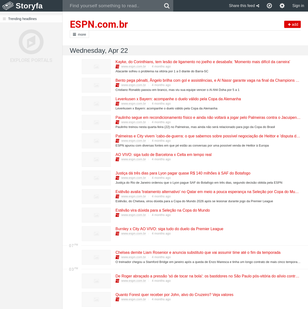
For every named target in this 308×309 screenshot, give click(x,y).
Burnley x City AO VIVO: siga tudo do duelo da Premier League (169, 229)
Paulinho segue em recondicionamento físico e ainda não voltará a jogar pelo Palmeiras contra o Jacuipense (208, 117)
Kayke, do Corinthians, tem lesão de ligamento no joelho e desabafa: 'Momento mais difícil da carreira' (203, 62)
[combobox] (111, 6)
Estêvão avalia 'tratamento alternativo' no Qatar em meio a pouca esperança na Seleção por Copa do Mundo (208, 192)
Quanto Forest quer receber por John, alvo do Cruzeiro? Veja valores (174, 295)
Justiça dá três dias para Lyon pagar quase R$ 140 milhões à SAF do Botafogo (183, 173)
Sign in (298, 6)
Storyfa (29, 5)
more (79, 34)
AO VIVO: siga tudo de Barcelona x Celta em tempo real (163, 155)
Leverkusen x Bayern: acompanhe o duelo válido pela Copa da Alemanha (178, 99)
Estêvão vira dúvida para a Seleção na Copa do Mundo (162, 210)
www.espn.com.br (133, 66)
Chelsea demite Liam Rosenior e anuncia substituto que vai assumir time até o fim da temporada (198, 252)
